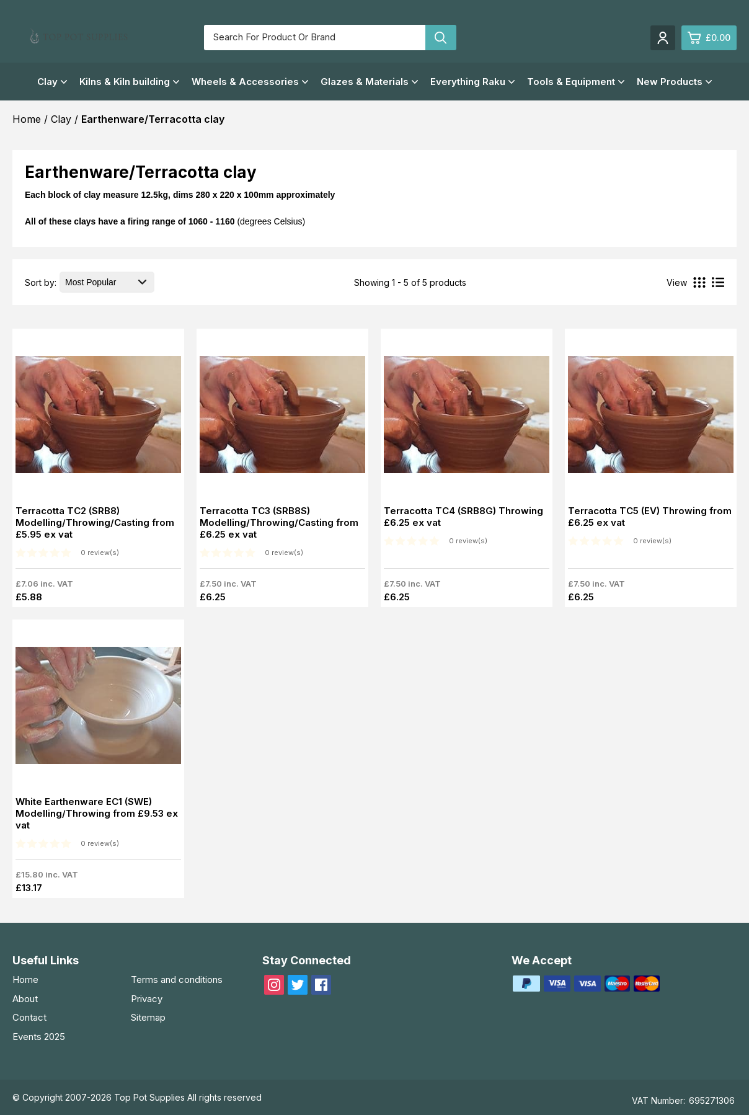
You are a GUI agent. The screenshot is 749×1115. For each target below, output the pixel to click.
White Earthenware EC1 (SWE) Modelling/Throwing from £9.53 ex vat (97, 813)
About (25, 999)
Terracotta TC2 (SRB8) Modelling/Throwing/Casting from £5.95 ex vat (95, 522)
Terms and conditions (177, 979)
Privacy (146, 999)
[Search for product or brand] (314, 37)
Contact (29, 1017)
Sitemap (148, 1017)
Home (25, 979)
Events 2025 (38, 1036)
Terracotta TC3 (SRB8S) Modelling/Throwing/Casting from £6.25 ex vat (279, 522)
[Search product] (440, 37)
